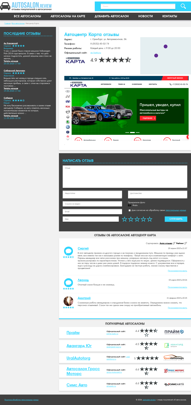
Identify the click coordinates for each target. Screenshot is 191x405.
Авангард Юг (79, 345)
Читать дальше (11, 61)
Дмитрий (84, 298)
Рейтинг (180, 243)
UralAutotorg (78, 358)
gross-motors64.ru (114, 372)
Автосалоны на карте (68, 16)
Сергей (83, 248)
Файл (135, 205)
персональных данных (176, 210)
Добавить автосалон (112, 16)
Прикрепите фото (136, 202)
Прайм (73, 332)
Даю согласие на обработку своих (157, 210)
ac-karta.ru (95, 52)
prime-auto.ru (112, 334)
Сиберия (8, 98)
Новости (145, 16)
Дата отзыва (166, 243)
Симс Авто (77, 385)
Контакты (169, 16)
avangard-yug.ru (114, 347)
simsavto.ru (111, 386)
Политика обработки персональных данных (21, 400)
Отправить (176, 219)
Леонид (83, 280)
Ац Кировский (11, 43)
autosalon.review (149, 400)
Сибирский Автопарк (14, 70)
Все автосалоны (27, 16)
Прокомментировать (177, 271)
